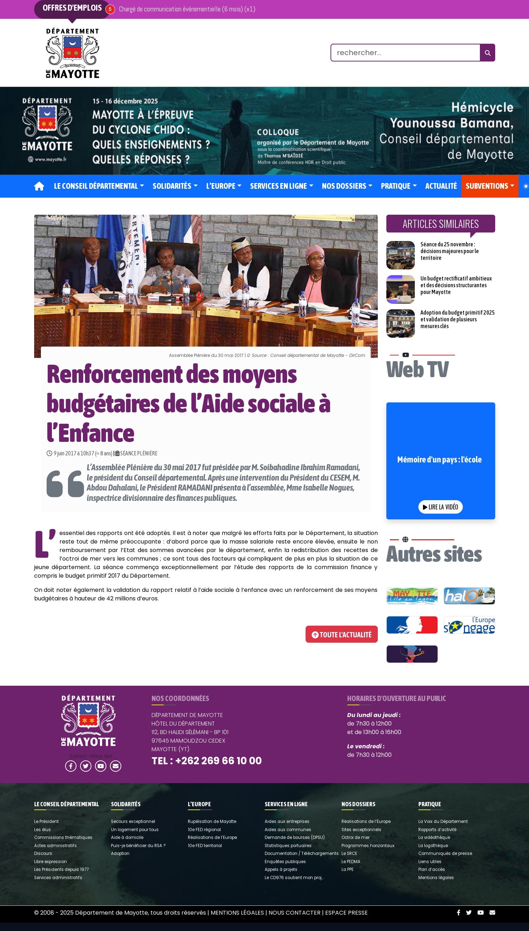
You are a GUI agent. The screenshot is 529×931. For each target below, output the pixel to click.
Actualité (441, 186)
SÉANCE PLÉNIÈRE (138, 453)
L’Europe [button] (221, 186)
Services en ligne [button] (278, 186)
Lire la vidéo (440, 507)
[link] (72, 53)
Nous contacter (295, 913)
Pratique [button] (396, 186)
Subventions (487, 186)
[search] (405, 52)
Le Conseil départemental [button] (96, 186)
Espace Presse (346, 913)
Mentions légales (237, 913)
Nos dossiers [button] (344, 186)
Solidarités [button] (172, 186)
